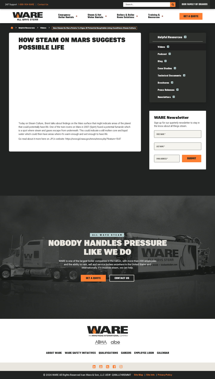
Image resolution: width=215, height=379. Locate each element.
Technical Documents (169, 76)
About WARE (54, 353)
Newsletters (164, 97)
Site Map (138, 375)
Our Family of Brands (195, 4)
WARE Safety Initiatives (80, 353)
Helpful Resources (27, 28)
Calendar (163, 353)
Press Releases (166, 90)
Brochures (163, 83)
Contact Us (42, 5)
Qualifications (108, 353)
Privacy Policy (165, 375)
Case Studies (165, 69)
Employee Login (144, 353)
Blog (160, 61)
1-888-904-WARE (26, 5)
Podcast (162, 54)
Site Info (150, 375)
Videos (43, 28)
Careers (126, 353)
